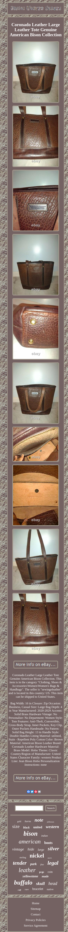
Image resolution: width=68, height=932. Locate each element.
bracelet (37, 889)
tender (20, 863)
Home (36, 903)
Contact (35, 914)
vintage (18, 849)
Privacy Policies (36, 920)
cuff (19, 890)
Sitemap (36, 909)
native (50, 889)
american (30, 841)
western (52, 826)
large (41, 849)
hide (31, 849)
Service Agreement (36, 925)
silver (53, 848)
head (52, 883)
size (16, 826)
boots (48, 843)
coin (50, 871)
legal (53, 863)
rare (27, 889)
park (33, 864)
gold (19, 821)
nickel (37, 855)
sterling (23, 857)
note (39, 820)
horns (28, 821)
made (45, 876)
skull (40, 883)
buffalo (23, 882)
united (37, 827)
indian (44, 835)
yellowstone (30, 876)
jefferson (50, 822)
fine (42, 864)
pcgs (41, 872)
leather (27, 870)
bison (31, 833)
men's (50, 858)
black (26, 827)
